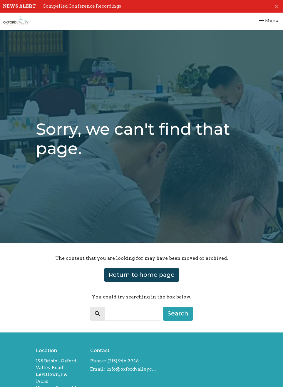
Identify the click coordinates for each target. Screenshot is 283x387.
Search (178, 313)
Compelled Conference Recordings (82, 6)
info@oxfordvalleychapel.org (131, 369)
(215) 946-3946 (123, 361)
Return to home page (142, 274)
